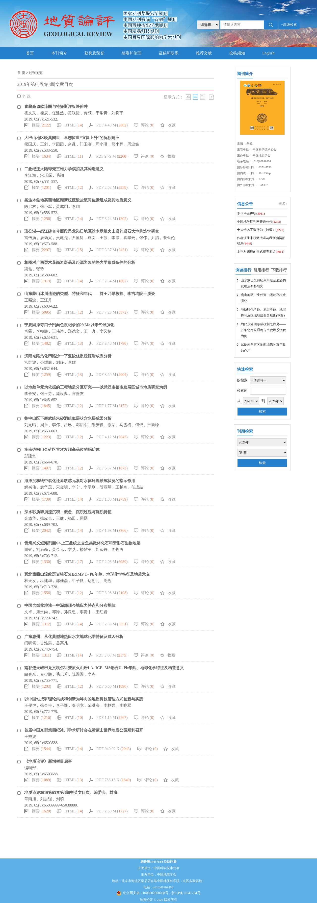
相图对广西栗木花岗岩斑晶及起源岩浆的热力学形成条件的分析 (79, 262)
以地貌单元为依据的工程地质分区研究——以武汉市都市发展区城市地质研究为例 (95, 387)
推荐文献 (204, 53)
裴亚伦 (169, 238)
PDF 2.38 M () (112, 624)
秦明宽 (78, 705)
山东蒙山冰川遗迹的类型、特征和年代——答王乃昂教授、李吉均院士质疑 (89, 294)
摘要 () (41, 125)
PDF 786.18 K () (113, 780)
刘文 (92, 238)
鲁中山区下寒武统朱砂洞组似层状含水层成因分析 (67, 418)
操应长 (46, 518)
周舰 (107, 581)
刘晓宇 (117, 113)
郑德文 (74, 331)
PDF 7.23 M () (112, 312)
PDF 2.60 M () (112, 811)
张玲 (40, 269)
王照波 (30, 300)
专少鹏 (46, 674)
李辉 (72, 362)
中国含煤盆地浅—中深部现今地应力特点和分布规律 (69, 605)
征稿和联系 (169, 53)
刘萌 (60, 799)
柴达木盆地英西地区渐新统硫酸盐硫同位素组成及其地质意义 (77, 200)
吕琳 (68, 425)
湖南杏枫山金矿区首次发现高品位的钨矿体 (62, 449)
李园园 (58, 144)
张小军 (46, 206)
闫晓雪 (30, 643)
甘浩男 (46, 643)
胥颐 (88, 113)
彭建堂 (30, 456)
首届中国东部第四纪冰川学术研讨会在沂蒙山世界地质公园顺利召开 (83, 730)
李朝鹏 (42, 331)
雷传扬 (30, 238)
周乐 (44, 425)
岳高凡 (62, 643)
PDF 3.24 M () (112, 219)
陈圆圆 (78, 674)
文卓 (28, 612)
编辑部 (30, 768)
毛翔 (60, 175)
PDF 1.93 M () (112, 530)
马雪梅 (125, 425)
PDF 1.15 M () (112, 717)
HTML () (73, 125)
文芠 (72, 549)
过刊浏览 (36, 73)
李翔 (76, 206)
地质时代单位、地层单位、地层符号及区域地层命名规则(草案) (263, 312)
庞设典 (62, 393)
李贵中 (86, 612)
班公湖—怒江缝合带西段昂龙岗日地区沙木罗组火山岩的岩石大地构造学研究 (91, 231)
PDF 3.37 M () (112, 250)
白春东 (30, 674)
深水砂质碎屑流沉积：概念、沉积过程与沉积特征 (67, 512)
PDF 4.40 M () (112, 125)
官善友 (78, 393)
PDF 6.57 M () (112, 468)
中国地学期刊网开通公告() (259, 221)
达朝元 (94, 581)
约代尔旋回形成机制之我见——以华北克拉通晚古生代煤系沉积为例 (263, 330)
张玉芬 (46, 393)
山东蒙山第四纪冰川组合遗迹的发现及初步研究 (263, 283)
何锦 (139, 425)
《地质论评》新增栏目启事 (48, 761)
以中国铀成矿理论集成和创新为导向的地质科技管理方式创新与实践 (83, 699)
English (268, 53)
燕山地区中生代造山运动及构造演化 (263, 298)
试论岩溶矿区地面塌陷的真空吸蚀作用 (263, 347)
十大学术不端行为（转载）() (260, 230)
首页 (30, 53)
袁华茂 (46, 487)
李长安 (30, 393)
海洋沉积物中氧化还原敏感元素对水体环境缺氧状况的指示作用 (79, 481)
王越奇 (121, 487)
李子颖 (62, 705)
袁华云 (129, 238)
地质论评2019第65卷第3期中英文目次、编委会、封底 (70, 792)
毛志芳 (62, 674)
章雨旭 (30, 799)
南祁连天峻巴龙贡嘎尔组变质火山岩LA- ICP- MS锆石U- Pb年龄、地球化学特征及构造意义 (104, 668)
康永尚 (42, 612)
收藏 (172, 125)
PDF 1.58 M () (112, 499)
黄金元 (58, 549)
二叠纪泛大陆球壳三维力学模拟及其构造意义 (64, 169)
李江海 (30, 175)
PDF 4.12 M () (112, 437)
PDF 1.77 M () (112, 406)
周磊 (84, 518)
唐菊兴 (46, 238)
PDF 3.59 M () (112, 374)
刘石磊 (42, 549)
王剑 (44, 144)
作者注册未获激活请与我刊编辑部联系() (261, 240)
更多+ (283, 204)
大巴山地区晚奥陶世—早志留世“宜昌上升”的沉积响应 (71, 138)
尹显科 (78, 238)
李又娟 (105, 331)
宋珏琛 (46, 175)
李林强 (109, 705)
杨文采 (30, 113)
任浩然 (58, 113)
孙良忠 (70, 612)
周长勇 (117, 549)
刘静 (60, 362)
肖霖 (28, 331)
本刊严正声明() (251, 213)
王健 (60, 518)
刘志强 (46, 799)
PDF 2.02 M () (112, 187)
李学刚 (90, 487)
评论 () (148, 125)
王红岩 (101, 612)
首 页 (21, 73)
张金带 (46, 705)
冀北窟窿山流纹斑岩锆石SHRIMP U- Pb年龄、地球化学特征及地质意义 (87, 574)
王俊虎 (30, 705)
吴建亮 (62, 238)
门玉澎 (86, 144)
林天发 (30, 581)
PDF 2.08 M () (112, 562)
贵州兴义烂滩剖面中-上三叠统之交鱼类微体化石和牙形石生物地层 (82, 543)
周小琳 (101, 144)
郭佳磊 (62, 581)
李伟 (56, 425)
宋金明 (62, 487)
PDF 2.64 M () (112, 281)
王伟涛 (58, 331)
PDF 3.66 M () (111, 655)
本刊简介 (59, 53)
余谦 (72, 144)
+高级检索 (289, 24)
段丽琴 (105, 487)
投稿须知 (237, 53)
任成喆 (137, 487)
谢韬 (28, 549)
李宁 (76, 487)
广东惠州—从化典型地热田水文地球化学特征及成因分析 (73, 637)
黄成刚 (62, 206)
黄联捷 (74, 113)
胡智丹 (101, 549)
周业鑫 (133, 144)
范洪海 (94, 705)
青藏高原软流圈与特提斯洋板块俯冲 (56, 106)
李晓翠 (125, 705)
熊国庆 (30, 144)
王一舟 (90, 331)
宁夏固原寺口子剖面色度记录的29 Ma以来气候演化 (69, 325)
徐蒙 (111, 425)
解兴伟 (30, 487)
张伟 (143, 238)
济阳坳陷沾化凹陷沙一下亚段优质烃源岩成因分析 (67, 356)
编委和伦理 (131, 53)
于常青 (101, 113)
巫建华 (46, 581)
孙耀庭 (46, 362)
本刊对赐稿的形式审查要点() (260, 251)
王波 (103, 238)
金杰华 (30, 518)
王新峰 (153, 425)
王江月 (46, 300)
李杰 (92, 674)
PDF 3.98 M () (112, 593)
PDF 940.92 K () (113, 749)
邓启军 (82, 425)
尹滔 (155, 238)
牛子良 (78, 581)
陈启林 (30, 206)
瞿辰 (44, 113)
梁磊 (28, 269)
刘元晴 (30, 425)
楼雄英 (86, 549)
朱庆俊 (98, 425)
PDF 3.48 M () (112, 343)
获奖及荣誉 (94, 53)
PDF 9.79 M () (111, 156)
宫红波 (30, 362)
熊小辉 (117, 144)
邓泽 (56, 612)
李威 (115, 238)
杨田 (72, 518)
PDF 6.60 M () (112, 686)
